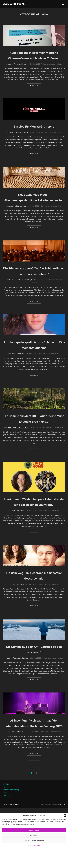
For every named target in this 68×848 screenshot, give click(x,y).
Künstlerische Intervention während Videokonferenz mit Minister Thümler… (34, 58)
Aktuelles (17, 70)
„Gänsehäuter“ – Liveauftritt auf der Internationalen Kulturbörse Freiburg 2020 (34, 760)
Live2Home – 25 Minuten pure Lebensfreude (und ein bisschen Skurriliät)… (34, 533)
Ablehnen (34, 835)
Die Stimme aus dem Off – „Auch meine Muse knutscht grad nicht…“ (34, 444)
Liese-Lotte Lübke (16, 3)
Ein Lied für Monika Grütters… (34, 131)
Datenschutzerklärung (34, 845)
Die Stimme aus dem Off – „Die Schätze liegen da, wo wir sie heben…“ (34, 285)
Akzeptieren (34, 830)
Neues (23, 70)
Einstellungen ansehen (34, 841)
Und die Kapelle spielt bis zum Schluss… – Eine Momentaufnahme (34, 364)
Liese (9, 70)
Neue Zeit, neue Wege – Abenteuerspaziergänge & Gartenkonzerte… (34, 206)
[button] (65, 815)
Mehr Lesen (35, 91)
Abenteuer (19, 297)
